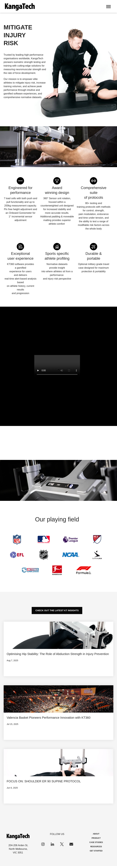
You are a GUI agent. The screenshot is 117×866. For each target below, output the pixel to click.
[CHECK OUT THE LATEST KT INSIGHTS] (57, 610)
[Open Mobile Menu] (108, 6)
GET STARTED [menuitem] (96, 851)
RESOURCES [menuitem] (96, 847)
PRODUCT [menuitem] (96, 838)
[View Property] (58, 649)
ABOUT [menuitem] (96, 834)
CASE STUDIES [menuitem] (96, 842)
